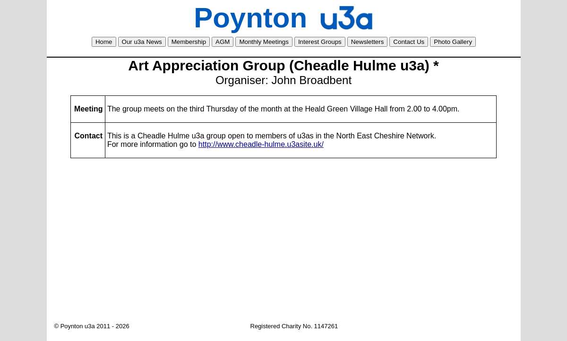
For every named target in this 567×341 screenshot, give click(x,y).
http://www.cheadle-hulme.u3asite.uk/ (261, 144)
